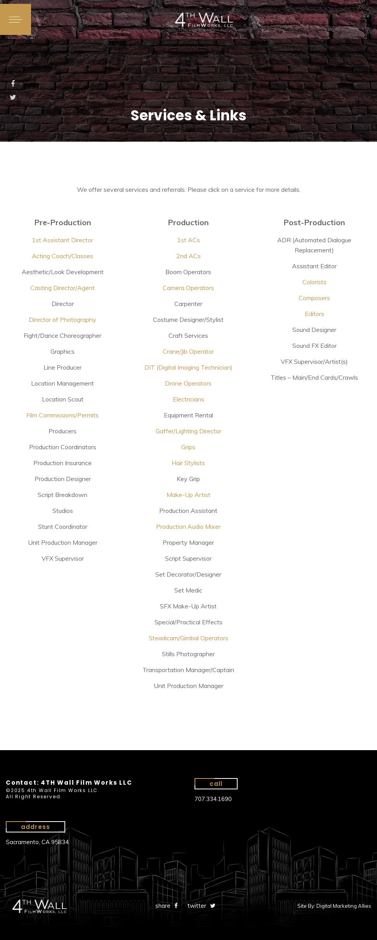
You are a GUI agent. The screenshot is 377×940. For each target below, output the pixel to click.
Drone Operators (188, 383)
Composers (314, 298)
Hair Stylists (188, 463)
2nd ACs (188, 256)
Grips (188, 447)
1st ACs (188, 240)
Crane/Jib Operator (188, 351)
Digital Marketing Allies (343, 906)
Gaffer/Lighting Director (188, 431)
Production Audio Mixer (188, 526)
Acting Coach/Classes (62, 256)
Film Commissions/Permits (62, 415)
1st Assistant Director (62, 240)
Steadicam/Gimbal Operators (188, 638)
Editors (314, 314)
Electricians (188, 399)
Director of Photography (62, 319)
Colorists (314, 282)
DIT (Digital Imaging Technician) (188, 367)
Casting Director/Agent (62, 288)
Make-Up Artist (188, 495)
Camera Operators (188, 288)
